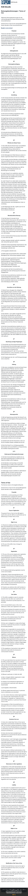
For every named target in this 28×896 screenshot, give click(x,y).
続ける (14, 894)
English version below (6, 28)
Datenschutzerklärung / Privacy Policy (14, 892)
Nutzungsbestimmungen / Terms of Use (14, 891)
